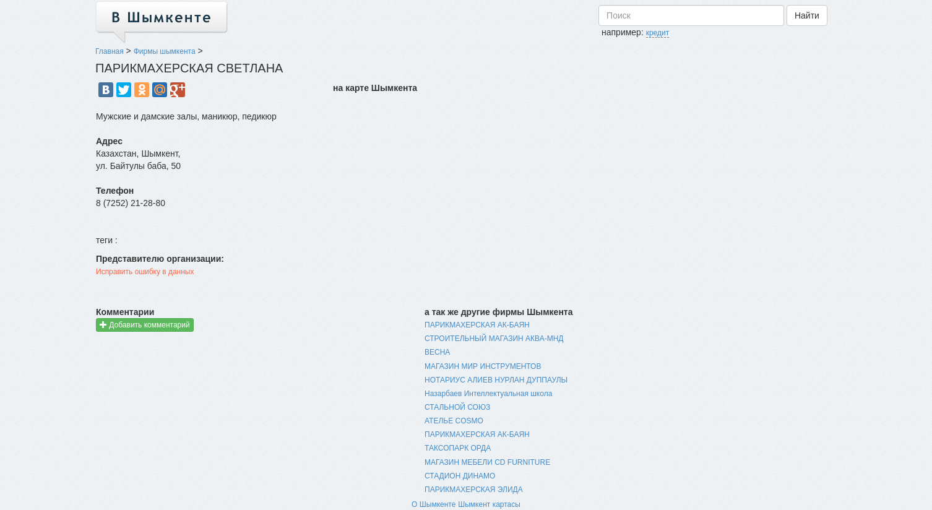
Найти (807, 15)
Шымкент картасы (489, 504)
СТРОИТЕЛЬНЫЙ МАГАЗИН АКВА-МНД (494, 338)
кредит (658, 32)
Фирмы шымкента (165, 51)
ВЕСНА (437, 352)
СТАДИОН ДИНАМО (460, 476)
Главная (109, 51)
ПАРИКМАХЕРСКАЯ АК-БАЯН (477, 325)
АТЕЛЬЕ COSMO (454, 421)
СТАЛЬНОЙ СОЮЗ (457, 407)
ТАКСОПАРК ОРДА (458, 448)
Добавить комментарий (145, 324)
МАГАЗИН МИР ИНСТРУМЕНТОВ (483, 366)
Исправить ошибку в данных (145, 271)
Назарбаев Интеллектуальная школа (488, 393)
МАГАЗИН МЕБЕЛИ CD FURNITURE (487, 462)
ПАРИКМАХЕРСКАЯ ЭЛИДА (474, 489)
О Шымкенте (433, 504)
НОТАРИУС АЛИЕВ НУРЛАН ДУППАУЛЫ (496, 380)
